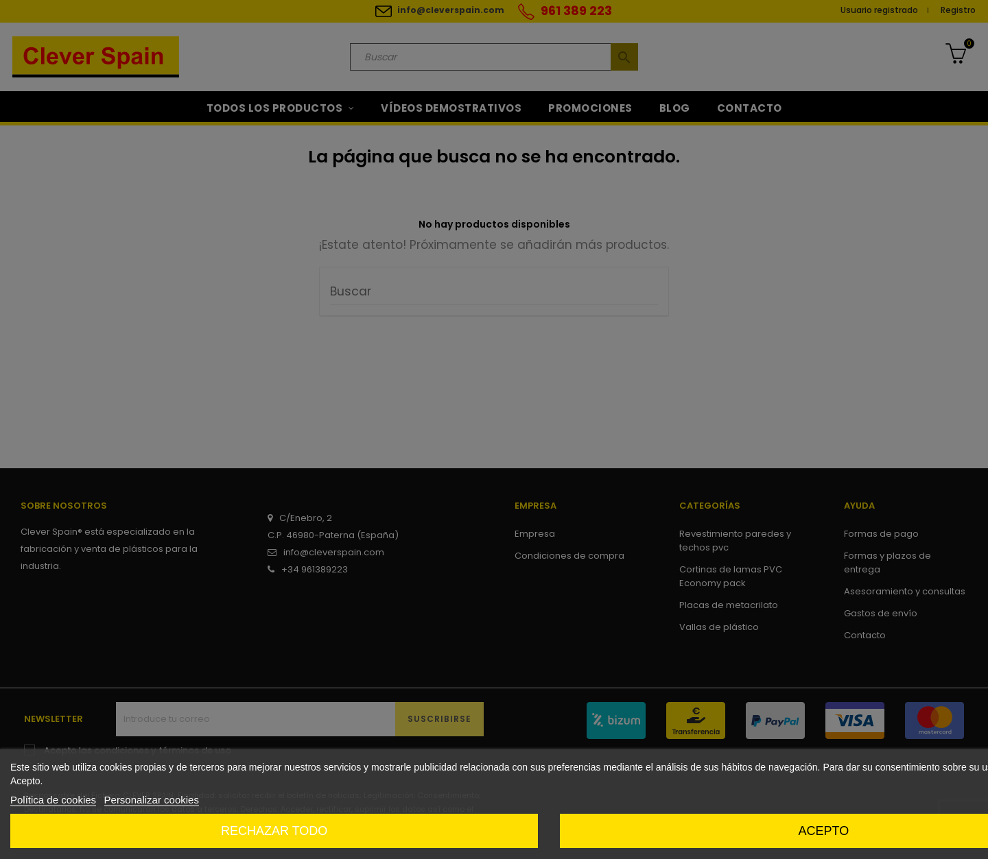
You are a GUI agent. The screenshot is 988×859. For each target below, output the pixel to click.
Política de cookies (53, 800)
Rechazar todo (274, 831)
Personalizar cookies (151, 800)
